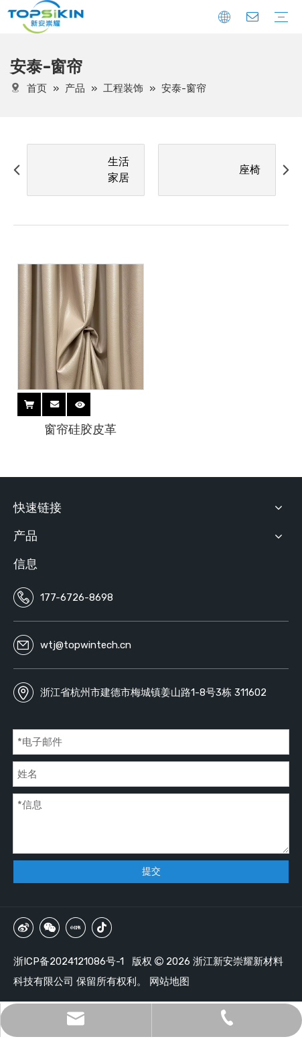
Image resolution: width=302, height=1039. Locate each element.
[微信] (50, 927)
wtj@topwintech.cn (85, 645)
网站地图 (169, 981)
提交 (151, 871)
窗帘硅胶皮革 (80, 429)
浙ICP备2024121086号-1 (68, 961)
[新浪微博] (23, 927)
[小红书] (76, 927)
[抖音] (102, 927)
